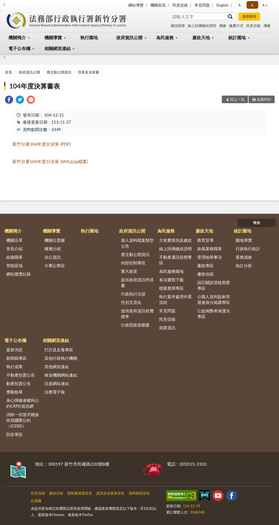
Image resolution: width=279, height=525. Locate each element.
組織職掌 (14, 257)
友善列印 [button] (264, 99)
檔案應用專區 (171, 288)
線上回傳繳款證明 (202, 25)
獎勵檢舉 (14, 391)
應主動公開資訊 (59, 72)
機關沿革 (14, 240)
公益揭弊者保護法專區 (213, 313)
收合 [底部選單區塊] (256, 222)
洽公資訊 (52, 257)
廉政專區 (205, 265)
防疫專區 (14, 434)
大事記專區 (54, 265)
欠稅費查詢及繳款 (175, 240)
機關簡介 (17, 37)
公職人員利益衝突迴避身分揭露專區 (213, 299)
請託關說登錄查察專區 (213, 285)
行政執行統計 (248, 248)
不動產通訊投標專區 (175, 260)
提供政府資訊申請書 (137, 282)
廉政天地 (201, 37)
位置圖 (36, 501)
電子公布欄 (19, 48)
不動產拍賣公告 (20, 375)
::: (4, 4)
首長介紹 (14, 248)
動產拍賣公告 (18, 383)
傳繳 (222, 25)
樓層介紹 (52, 248)
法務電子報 (54, 391)
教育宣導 (205, 240)
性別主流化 (131, 302)
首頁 (8, 72)
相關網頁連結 (57, 48)
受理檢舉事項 (209, 257)
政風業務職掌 (209, 248)
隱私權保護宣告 (79, 493)
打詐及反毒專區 (58, 349)
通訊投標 (178, 25)
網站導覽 (136, 5)
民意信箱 (180, 5)
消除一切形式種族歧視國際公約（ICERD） (22, 420)
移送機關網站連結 (60, 375)
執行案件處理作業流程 (175, 299)
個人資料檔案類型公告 (137, 243)
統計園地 (237, 37)
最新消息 (14, 349)
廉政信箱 (205, 273)
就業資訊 (167, 327)
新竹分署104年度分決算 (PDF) (41, 143)
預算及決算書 (88, 72)
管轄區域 (14, 265)
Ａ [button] (252, 5)
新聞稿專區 (16, 358)
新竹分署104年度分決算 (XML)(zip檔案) (50, 161)
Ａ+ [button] (265, 5)
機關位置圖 (54, 240)
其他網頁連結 (56, 366)
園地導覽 (244, 240)
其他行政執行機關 (60, 358)
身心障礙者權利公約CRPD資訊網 (22, 403)
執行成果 (14, 366)
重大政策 (129, 271)
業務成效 (244, 257)
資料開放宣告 (139, 493)
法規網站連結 (56, 383)
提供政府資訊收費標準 (137, 313)
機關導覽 (53, 37)
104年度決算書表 (34, 86)
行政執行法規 (133, 293)
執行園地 (89, 37)
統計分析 (244, 265)
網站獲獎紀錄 (18, 273)
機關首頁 (158, 5)
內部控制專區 (133, 262)
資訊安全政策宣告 (110, 493)
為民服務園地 (171, 271)
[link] (9, 100)
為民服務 (165, 37)
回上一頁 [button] (237, 99)
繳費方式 (236, 25)
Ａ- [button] (240, 5)
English (223, 5)
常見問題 (202, 5)
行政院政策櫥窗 (135, 324)
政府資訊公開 (129, 37)
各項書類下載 (171, 279)
